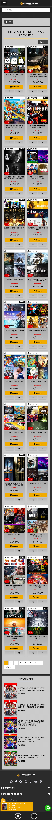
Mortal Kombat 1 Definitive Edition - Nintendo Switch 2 (31, 689)
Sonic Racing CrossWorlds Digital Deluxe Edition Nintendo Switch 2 (31, 723)
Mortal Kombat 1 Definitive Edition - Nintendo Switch (31, 706)
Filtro (9, 22)
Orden (43, 42)
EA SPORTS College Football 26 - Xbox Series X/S (32, 756)
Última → (9, 667)
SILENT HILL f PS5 (14, 807)
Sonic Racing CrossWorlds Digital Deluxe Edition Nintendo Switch (31, 739)
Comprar (14, 87)
